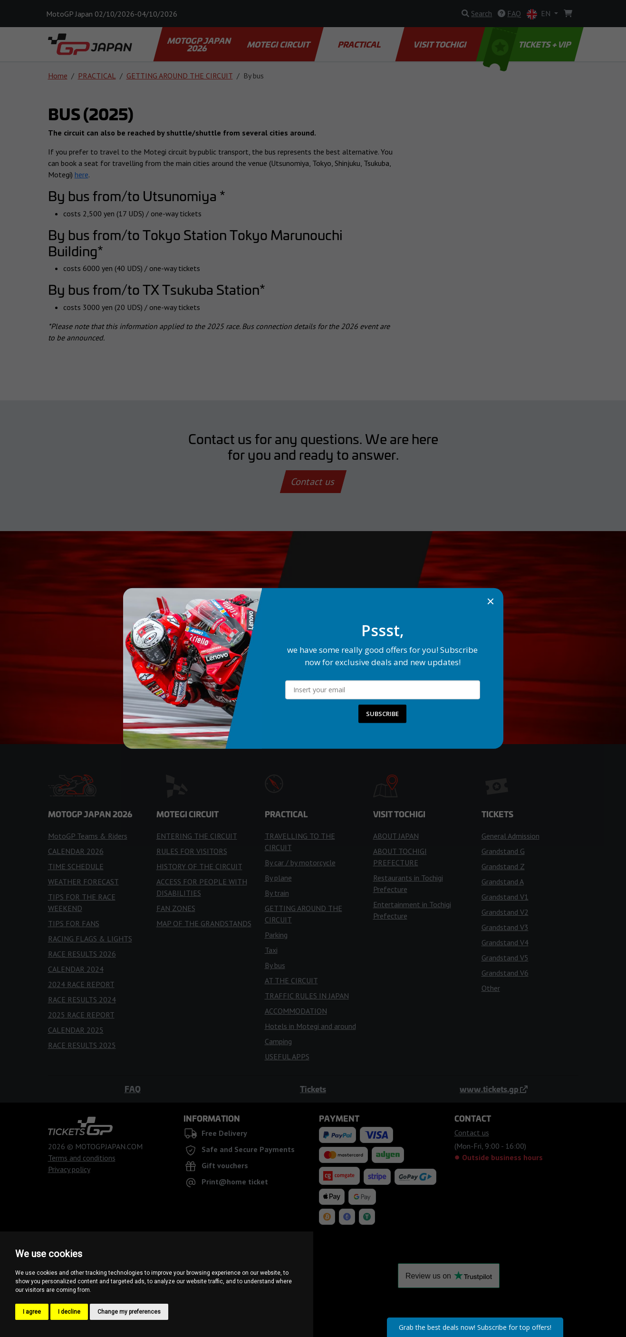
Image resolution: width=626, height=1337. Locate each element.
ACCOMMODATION (296, 1011)
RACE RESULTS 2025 (82, 1045)
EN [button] (539, 14)
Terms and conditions (82, 1158)
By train (277, 893)
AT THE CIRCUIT (291, 980)
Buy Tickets (313, 637)
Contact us (313, 481)
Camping (278, 1041)
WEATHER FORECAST (83, 881)
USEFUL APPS (287, 1056)
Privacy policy (69, 1169)
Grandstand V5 (505, 957)
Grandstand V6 (505, 973)
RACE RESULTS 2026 (82, 954)
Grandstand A (503, 881)
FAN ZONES (175, 908)
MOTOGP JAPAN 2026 (199, 44)
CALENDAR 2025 (76, 1030)
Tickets (313, 1089)
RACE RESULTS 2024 (82, 999)
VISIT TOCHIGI (441, 44)
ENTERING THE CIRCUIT (196, 836)
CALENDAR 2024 (76, 969)
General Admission (510, 836)
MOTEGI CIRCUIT (279, 44)
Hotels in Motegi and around (310, 1026)
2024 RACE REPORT (81, 984)
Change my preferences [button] (129, 1311)
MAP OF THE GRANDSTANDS (203, 923)
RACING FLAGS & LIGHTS (90, 938)
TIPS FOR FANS (73, 923)
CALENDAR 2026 (76, 851)
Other (491, 988)
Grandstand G (503, 851)
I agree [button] (32, 1311)
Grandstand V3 (505, 927)
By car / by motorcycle (300, 862)
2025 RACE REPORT (81, 1014)
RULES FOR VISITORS (191, 851)
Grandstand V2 (505, 912)
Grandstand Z (503, 866)
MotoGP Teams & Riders (87, 836)
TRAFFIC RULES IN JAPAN (307, 995)
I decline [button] (69, 1311)
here (81, 174)
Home (57, 75)
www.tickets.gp (494, 1089)
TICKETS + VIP (527, 44)
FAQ (133, 1089)
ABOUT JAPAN (396, 836)
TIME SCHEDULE (76, 866)
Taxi (271, 950)
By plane (278, 877)
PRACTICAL (360, 44)
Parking (276, 935)
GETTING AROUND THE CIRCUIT (179, 75)
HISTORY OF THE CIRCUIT (199, 866)
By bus (275, 965)
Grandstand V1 (505, 896)
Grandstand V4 (505, 942)
